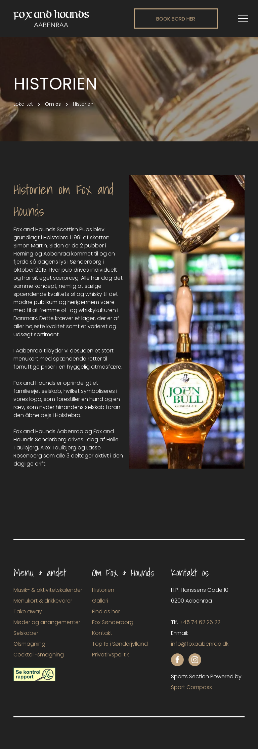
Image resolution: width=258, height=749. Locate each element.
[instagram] (194, 660)
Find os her (106, 611)
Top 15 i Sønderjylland (120, 644)
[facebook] (177, 660)
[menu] (243, 18)
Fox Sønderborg (112, 622)
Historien (103, 590)
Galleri (100, 601)
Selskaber (25, 633)
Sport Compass (191, 687)
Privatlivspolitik (110, 654)
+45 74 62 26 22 (199, 622)
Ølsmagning (29, 644)
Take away (27, 611)
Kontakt (102, 633)
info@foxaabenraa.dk (199, 644)
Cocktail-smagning (38, 654)
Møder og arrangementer (46, 622)
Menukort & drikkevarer (42, 601)
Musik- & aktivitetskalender (47, 590)
